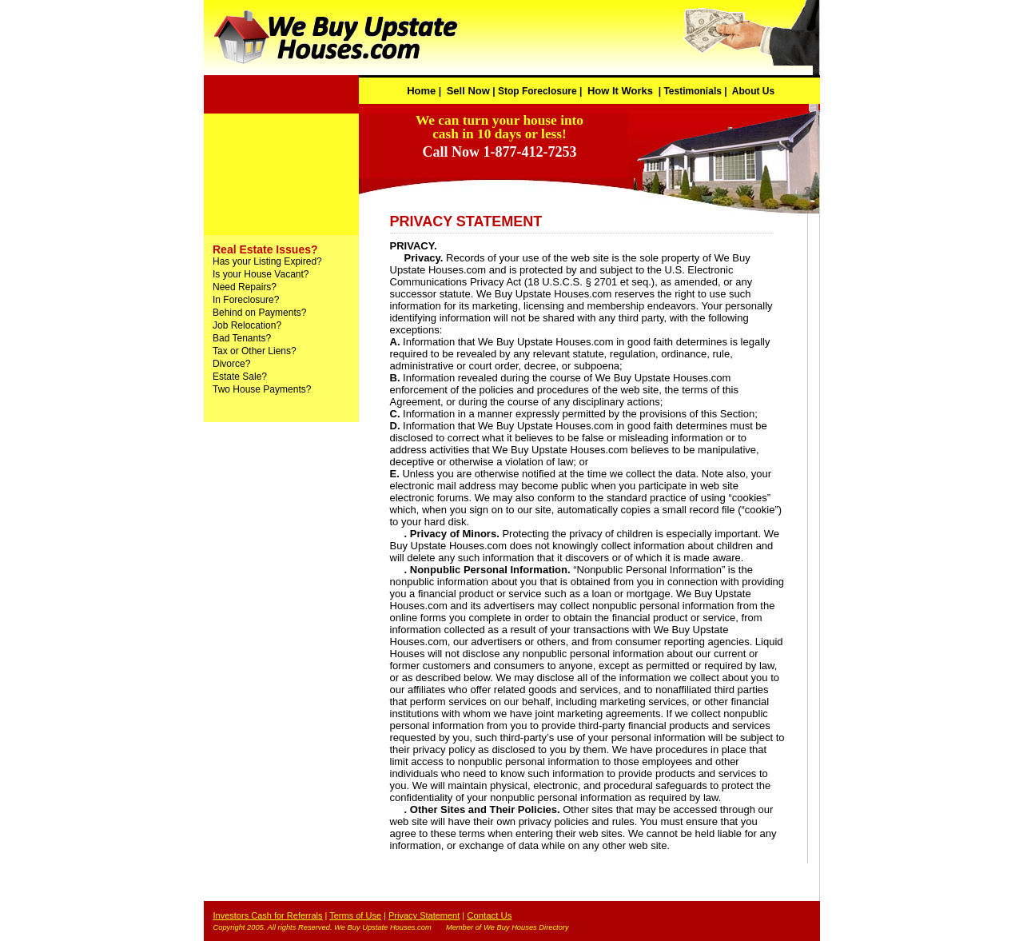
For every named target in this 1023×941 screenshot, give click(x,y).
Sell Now (468, 91)
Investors (232, 915)
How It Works (620, 91)
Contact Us (489, 915)
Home (421, 91)
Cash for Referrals (286, 915)
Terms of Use (355, 915)
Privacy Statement (424, 915)
